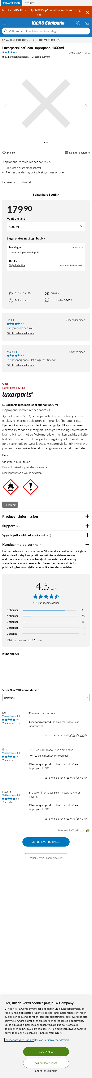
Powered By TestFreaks (73, 831)
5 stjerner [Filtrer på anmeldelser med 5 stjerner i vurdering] (12, 609)
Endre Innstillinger (46, 1070)
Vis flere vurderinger (46, 841)
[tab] (11, 3)
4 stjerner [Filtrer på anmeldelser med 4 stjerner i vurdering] (12, 615)
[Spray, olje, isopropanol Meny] (34, 40)
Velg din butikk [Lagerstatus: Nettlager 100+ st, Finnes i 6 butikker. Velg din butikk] (17, 265)
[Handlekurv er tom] (87, 22)
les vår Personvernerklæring (52, 1039)
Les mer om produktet (16, 182)
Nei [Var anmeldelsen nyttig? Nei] (82, 735)
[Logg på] (78, 22)
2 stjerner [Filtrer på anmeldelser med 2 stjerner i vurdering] (12, 627)
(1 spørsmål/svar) (40, 56)
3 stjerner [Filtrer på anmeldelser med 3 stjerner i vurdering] (12, 621)
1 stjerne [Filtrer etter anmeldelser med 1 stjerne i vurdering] (12, 633)
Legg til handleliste (77, 153)
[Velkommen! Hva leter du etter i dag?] (48, 31)
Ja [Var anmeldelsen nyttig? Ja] (73, 735)
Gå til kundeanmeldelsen (20, 333)
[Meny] (4, 23)
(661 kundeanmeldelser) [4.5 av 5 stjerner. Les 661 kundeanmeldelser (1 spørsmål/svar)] (15, 56)
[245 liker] (9, 152)
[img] (87, 107)
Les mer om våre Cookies (19, 1039)
